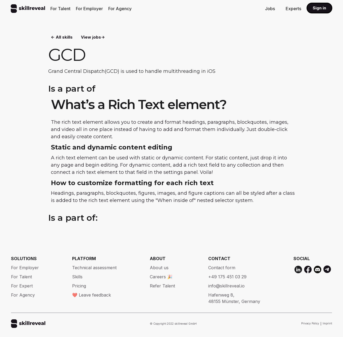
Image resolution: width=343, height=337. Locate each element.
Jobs (270, 8)
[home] (28, 8)
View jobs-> (93, 37)
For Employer (89, 8)
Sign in (319, 7)
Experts (293, 8)
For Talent (60, 8)
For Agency (120, 8)
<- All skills (62, 37)
